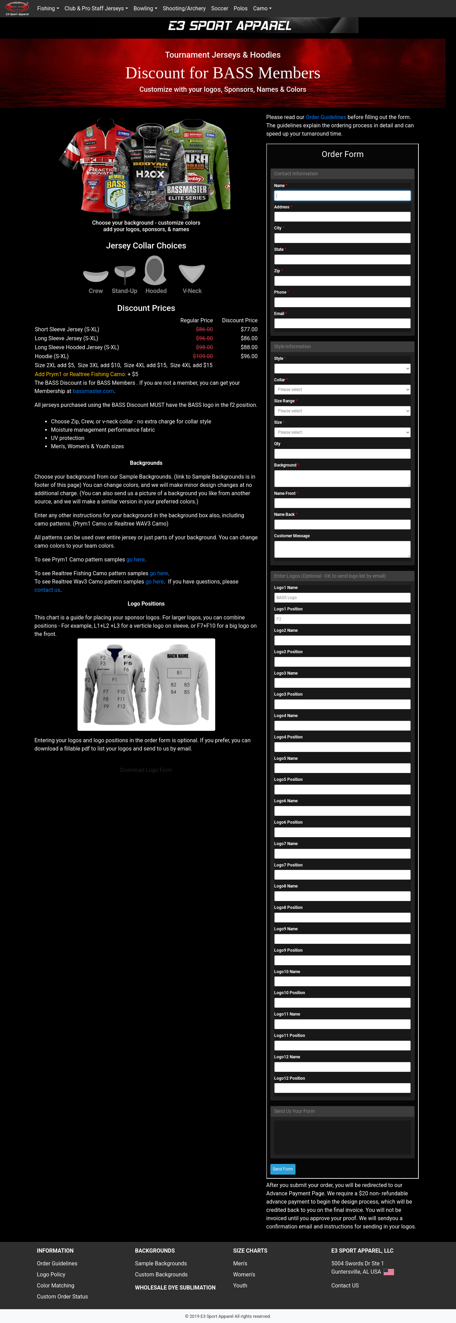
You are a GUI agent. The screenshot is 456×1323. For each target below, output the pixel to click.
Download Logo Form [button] (146, 770)
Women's (244, 1274)
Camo (260, 8)
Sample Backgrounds (161, 1263)
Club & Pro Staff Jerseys (94, 8)
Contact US (345, 1285)
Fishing (46, 8)
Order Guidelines (327, 117)
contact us (47, 590)
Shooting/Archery (184, 8)
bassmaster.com (93, 391)
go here (135, 559)
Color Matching (55, 1285)
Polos (241, 8)
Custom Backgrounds (161, 1274)
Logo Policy (51, 1274)
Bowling (143, 8)
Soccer (219, 8)
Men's (240, 1263)
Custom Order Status (62, 1296)
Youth (240, 1285)
